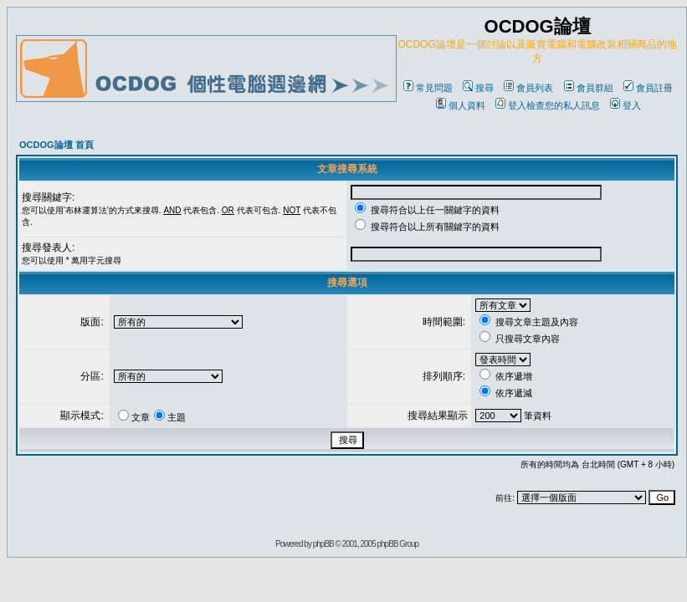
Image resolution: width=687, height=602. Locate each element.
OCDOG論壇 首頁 (56, 145)
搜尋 (478, 88)
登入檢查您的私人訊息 (547, 105)
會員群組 (588, 88)
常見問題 (428, 88)
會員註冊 (648, 88)
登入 (625, 105)
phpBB (323, 543)
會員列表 (528, 88)
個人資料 (460, 105)
